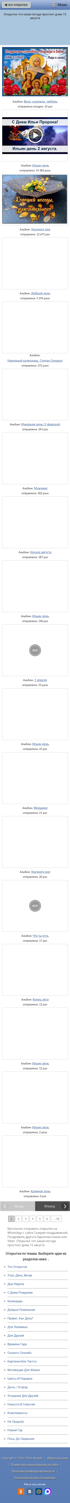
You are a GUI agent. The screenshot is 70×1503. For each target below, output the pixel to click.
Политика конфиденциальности (33, 1471)
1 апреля (40, 680)
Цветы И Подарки (19, 1378)
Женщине (41, 808)
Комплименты (17, 1413)
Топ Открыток (17, 1267)
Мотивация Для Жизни (23, 1370)
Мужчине (40, 488)
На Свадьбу (15, 1421)
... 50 (56, 1219)
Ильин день (40, 165)
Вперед (49, 1206)
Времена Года (17, 1344)
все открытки (16, 5)
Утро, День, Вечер (19, 1275)
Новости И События (21, 1404)
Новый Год (14, 1430)
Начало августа (40, 552)
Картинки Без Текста (22, 1361)
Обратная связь (57, 1458)
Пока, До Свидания (20, 1439)
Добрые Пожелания (21, 1310)
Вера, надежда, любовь (40, 101)
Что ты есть (41, 935)
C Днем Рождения (20, 1292)
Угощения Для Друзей (22, 1396)
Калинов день (41, 1191)
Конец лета (41, 999)
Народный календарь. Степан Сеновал (35, 360)
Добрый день (40, 293)
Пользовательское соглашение (35, 1478)
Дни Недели (15, 1284)
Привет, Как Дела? (20, 1318)
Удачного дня (40, 229)
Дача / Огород (17, 1387)
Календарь (15, 1301)
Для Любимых (17, 1327)
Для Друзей (15, 1335)
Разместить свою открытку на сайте (35, 1465)
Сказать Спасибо (19, 1353)
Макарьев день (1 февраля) (40, 424)
